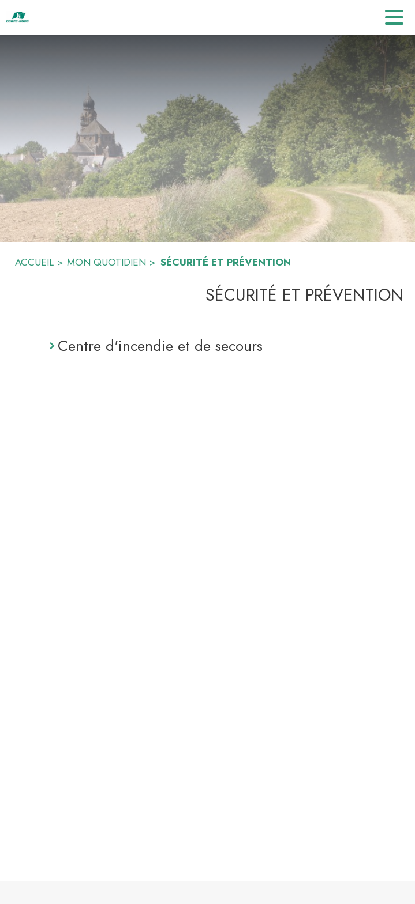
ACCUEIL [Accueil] (34, 262)
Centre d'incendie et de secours (160, 345)
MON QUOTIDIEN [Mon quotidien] (106, 262)
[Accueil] (17, 17)
